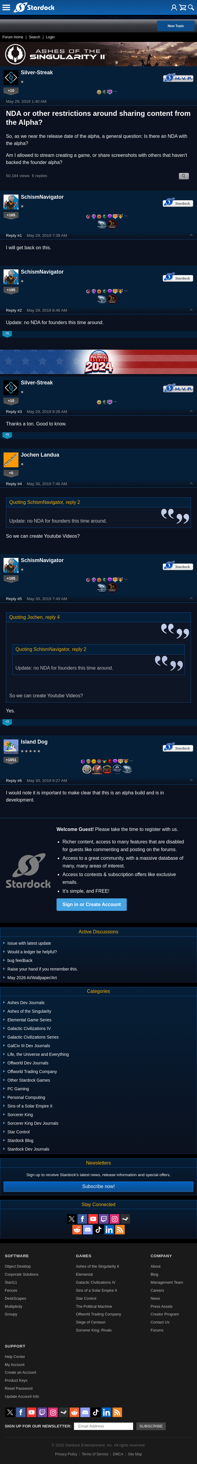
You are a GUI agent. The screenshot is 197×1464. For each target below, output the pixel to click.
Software (17, 1256)
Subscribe (151, 1426)
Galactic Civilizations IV (95, 1282)
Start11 (11, 1282)
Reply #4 (14, 484)
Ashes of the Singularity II (97, 1266)
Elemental (84, 1274)
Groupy (11, 1314)
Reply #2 (14, 310)
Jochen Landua (40, 455)
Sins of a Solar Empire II (96, 1290)
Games (83, 1256)
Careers (157, 1290)
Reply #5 (14, 599)
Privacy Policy (66, 1454)
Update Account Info (22, 1396)
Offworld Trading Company (98, 1314)
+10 (11, 90)
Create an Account (20, 1372)
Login (50, 37)
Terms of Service (95, 1454)
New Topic (176, 26)
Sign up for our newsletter (37, 1426)
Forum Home (12, 37)
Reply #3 (14, 411)
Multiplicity (13, 1306)
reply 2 (73, 502)
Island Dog (34, 742)
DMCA (118, 1454)
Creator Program (165, 1314)
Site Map (135, 1454)
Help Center (15, 1356)
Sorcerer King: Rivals (94, 1330)
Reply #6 (14, 780)
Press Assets (162, 1306)
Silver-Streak (37, 72)
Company (161, 1256)
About (155, 1266)
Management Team (167, 1282)
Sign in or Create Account (91, 904)
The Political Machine (94, 1306)
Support (15, 1346)
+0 (11, 473)
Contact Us (160, 1322)
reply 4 (53, 617)
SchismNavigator (42, 197)
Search (34, 37)
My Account (14, 1364)
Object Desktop (18, 1266)
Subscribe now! (98, 1186)
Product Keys (16, 1380)
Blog (154, 1274)
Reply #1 (14, 235)
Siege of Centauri (90, 1322)
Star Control (86, 1298)
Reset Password (18, 1388)
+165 (11, 215)
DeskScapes (15, 1298)
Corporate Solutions (21, 1274)
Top (191, 236)
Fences (11, 1290)
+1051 (11, 760)
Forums (157, 1330)
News (155, 1298)
